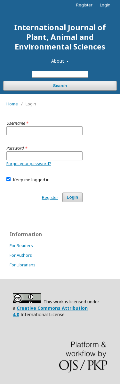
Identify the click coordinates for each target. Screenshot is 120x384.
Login (105, 5)
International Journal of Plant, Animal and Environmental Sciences (60, 37)
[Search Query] (60, 74)
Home (12, 104)
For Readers (21, 245)
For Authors (21, 255)
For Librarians (23, 265)
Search (60, 85)
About (58, 61)
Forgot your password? (28, 163)
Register (84, 5)
